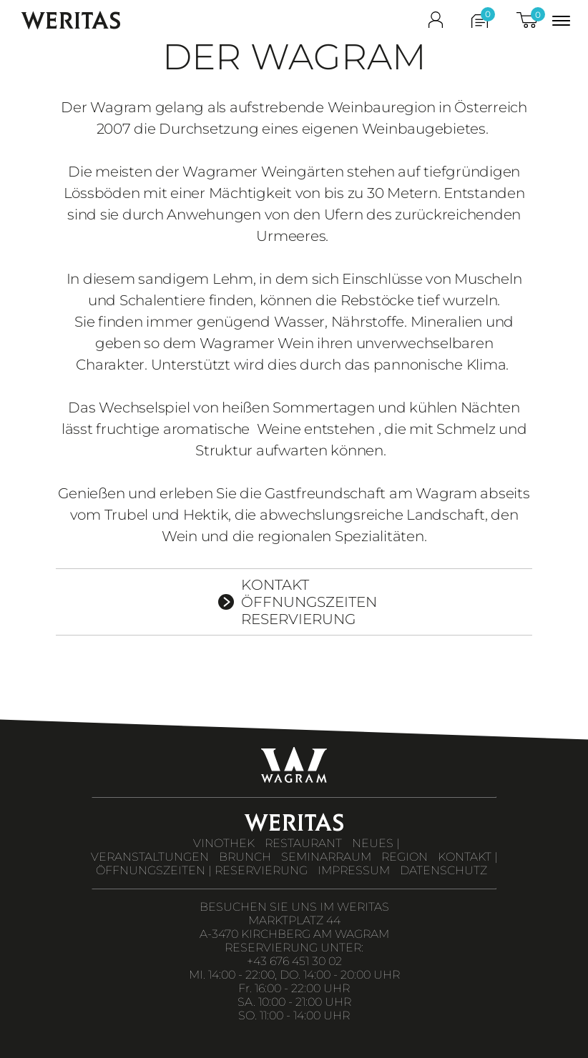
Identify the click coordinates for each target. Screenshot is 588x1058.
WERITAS (71, 20)
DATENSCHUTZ (443, 870)
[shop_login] (435, 22)
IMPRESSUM (354, 870)
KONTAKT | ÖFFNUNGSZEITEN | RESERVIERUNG (297, 863)
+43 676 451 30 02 (294, 961)
